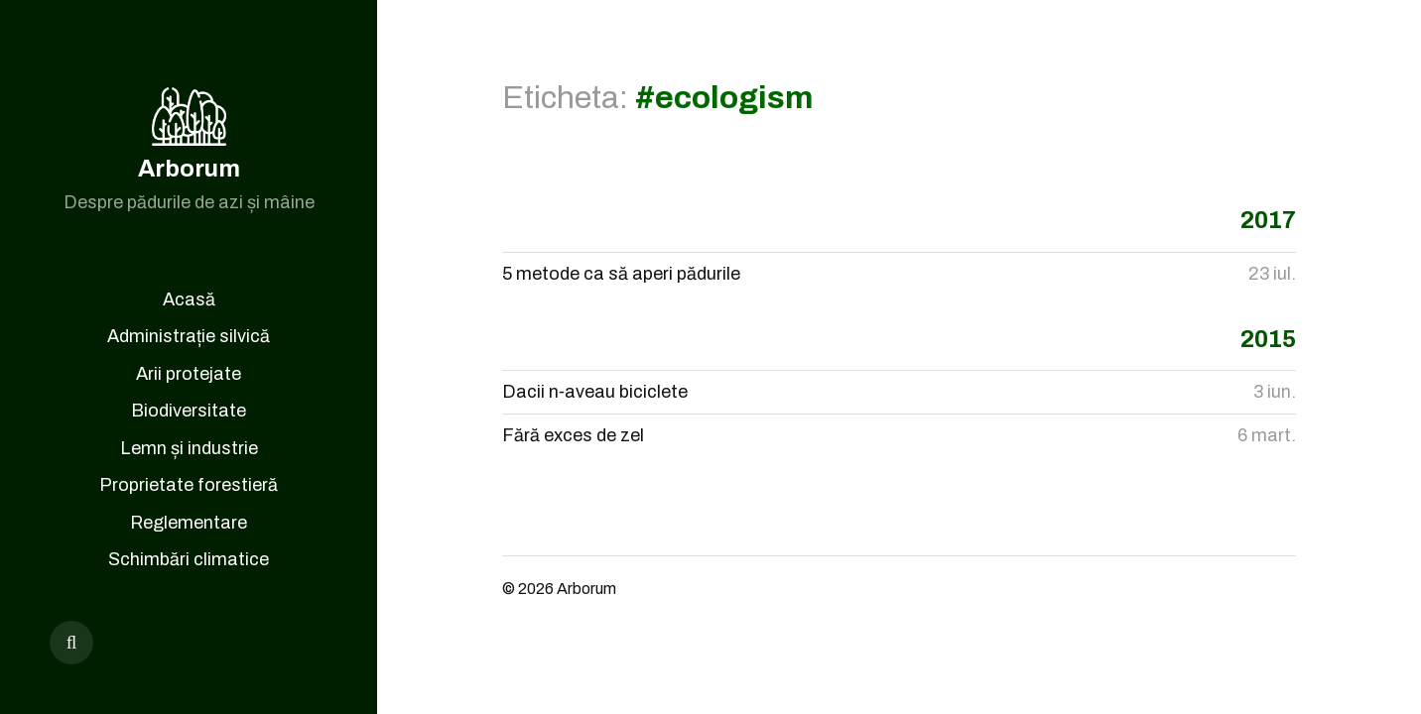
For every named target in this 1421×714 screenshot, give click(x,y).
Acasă (189, 299)
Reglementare (188, 523)
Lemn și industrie (189, 448)
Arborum (189, 168)
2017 (1268, 220)
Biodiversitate (188, 410)
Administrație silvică (188, 336)
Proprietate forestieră (188, 485)
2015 (1268, 339)
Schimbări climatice (188, 559)
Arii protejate (188, 374)
